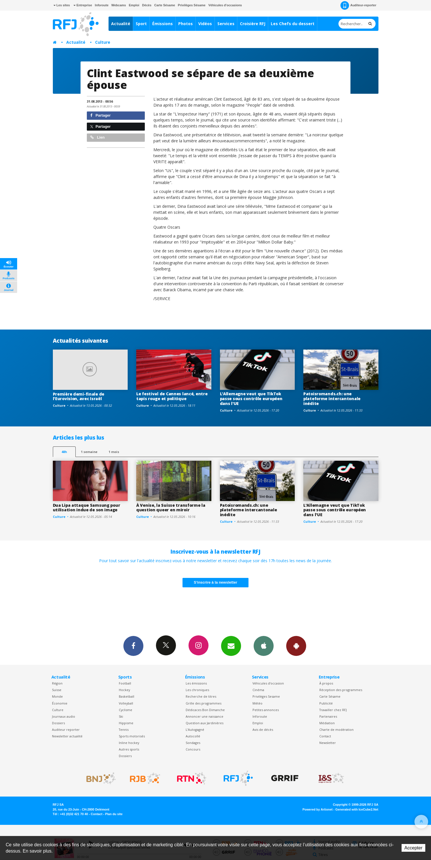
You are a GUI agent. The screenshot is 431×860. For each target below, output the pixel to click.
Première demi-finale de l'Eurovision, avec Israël (79, 396)
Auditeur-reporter (358, 5)
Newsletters (231, 645)
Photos (185, 23)
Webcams (118, 5)
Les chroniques (197, 690)
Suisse (56, 690)
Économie (59, 703)
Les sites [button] (61, 5)
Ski (121, 716)
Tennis (124, 729)
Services (225, 23)
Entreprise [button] (82, 5)
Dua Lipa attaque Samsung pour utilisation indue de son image (86, 507)
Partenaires (328, 716)
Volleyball (126, 703)
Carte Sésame (164, 5)
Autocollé (193, 736)
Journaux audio (63, 716)
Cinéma (258, 690)
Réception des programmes (340, 690)
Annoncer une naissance (204, 716)
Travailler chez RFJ (333, 710)
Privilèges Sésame (192, 5)
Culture (102, 42)
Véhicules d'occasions (225, 5)
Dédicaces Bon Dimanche (205, 710)
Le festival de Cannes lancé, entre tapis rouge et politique (171, 396)
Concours (193, 749)
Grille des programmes (203, 703)
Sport (141, 23)
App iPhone (264, 645)
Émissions (162, 23)
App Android (296, 645)
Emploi (134, 5)
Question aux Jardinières (204, 723)
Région (57, 683)
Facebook (133, 645)
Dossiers (58, 723)
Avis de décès (262, 729)
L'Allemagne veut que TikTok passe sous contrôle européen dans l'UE (251, 398)
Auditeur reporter (66, 729)
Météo (257, 703)
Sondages (193, 743)
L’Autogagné (195, 729)
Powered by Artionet (317, 809)
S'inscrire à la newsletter (215, 582)
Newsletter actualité (67, 736)
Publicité (326, 703)
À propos (326, 683)
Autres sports (129, 749)
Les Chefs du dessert (292, 23)
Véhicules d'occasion (268, 683)
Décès (146, 5)
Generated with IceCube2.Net (356, 809)
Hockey (124, 690)
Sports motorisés (132, 736)
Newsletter (327, 743)
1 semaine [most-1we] (89, 452)
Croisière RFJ (252, 23)
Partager (100, 115)
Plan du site (114, 814)
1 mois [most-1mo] (114, 452)
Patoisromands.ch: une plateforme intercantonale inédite (331, 398)
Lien (97, 137)
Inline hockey (129, 743)
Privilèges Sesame (266, 696)
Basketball (126, 696)
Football (125, 683)
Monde (57, 696)
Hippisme (126, 723)
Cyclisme (125, 710)
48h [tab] (64, 452)
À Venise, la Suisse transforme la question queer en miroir (170, 507)
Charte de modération (336, 729)
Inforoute (102, 5)
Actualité (120, 23)
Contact (325, 736)
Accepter (413, 847)
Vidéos (205, 23)
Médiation (327, 723)
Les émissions (196, 683)
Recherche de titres (201, 696)
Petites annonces (265, 710)
